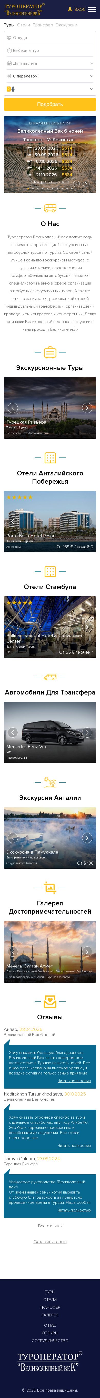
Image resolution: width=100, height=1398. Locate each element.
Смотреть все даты (50, 181)
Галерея (50, 1315)
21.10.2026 (46, 175)
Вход (80, 9)
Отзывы (50, 1333)
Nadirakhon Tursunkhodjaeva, (33, 1094)
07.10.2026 (46, 161)
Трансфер (50, 1307)
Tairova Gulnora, (20, 1158)
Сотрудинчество (50, 1340)
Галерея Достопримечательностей (50, 907)
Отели (50, 1299)
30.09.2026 (46, 155)
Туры (50, 1292)
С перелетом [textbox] (25, 76)
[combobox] (53, 76)
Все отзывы (50, 1226)
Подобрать (50, 104)
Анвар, (11, 1029)
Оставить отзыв (50, 1242)
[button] (28, 189)
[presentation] (76, 184)
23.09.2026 (46, 148)
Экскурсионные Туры (50, 368)
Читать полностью (74, 1080)
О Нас (50, 1325)
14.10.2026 (46, 168)
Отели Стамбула (50, 587)
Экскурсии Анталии (50, 798)
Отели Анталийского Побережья (50, 477)
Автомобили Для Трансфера (50, 692)
